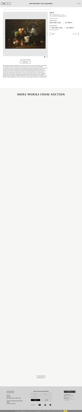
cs (77, 3)
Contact (69, 391)
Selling (9, 396)
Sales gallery (10, 392)
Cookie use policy (11, 403)
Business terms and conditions (15, 401)
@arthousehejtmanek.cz (69, 395)
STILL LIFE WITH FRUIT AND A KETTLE (43, 9)
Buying (8, 395)
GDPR (8, 402)
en (78, 3)
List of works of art (31, 9)
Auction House (10, 391)
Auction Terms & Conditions (14, 398)
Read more (41, 376)
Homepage (5, 9)
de (80, 3)
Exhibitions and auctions (12, 9)
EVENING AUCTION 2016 (22, 9)
